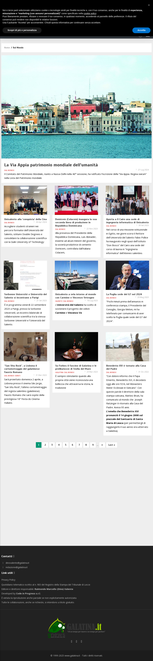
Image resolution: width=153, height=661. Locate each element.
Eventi (17, 376)
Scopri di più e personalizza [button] (22, 30)
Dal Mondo (9, 170)
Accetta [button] (141, 30)
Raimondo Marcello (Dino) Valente (54, 589)
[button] (148, 5)
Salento (58, 301)
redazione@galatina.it (14, 567)
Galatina (59, 372)
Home (7, 47)
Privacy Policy (8, 579)
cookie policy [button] (90, 13)
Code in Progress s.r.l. (28, 593)
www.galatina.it (72, 655)
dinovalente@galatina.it (15, 562)
